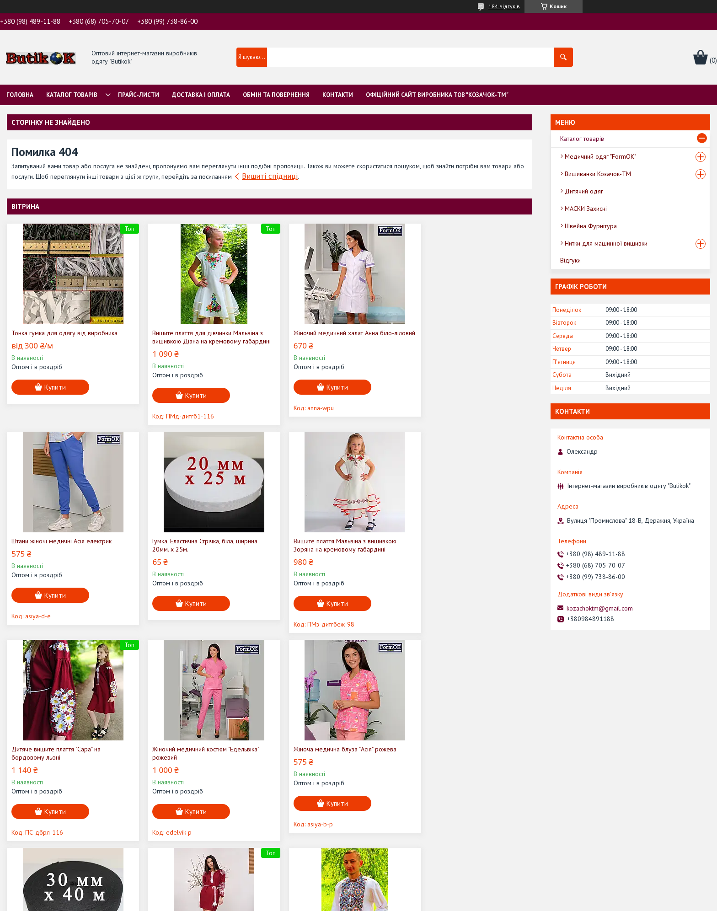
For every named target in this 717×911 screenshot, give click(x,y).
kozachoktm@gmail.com (600, 608)
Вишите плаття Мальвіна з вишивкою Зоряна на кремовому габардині (196, 553)
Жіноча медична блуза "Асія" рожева (62, 757)
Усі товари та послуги (492, 861)
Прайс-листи (138, 95)
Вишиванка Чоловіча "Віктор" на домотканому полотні (456, 761)
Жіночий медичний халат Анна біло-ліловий (328, 337)
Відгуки (570, 260)
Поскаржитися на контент (381, 902)
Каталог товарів (71, 95)
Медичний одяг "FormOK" (600, 156)
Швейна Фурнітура (591, 226)
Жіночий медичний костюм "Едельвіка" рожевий (465, 553)
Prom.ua (401, 885)
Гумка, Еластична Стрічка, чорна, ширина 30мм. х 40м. (200, 761)
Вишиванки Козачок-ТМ (598, 174)
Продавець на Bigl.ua (358, 893)
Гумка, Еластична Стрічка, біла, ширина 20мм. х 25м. (64, 553)
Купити (55, 387)
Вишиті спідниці (270, 176)
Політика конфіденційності (453, 902)
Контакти (337, 95)
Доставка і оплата (201, 95)
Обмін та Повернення (276, 95)
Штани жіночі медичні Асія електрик (462, 333)
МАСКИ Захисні (586, 208)
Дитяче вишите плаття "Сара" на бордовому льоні (323, 553)
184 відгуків (504, 6)
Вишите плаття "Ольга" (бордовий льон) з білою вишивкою (335, 761)
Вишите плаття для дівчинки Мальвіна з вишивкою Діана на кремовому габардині (200, 341)
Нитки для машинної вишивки (606, 243)
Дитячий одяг (584, 191)
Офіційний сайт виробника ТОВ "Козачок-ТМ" (437, 95)
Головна (19, 95)
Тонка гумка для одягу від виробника (64, 333)
